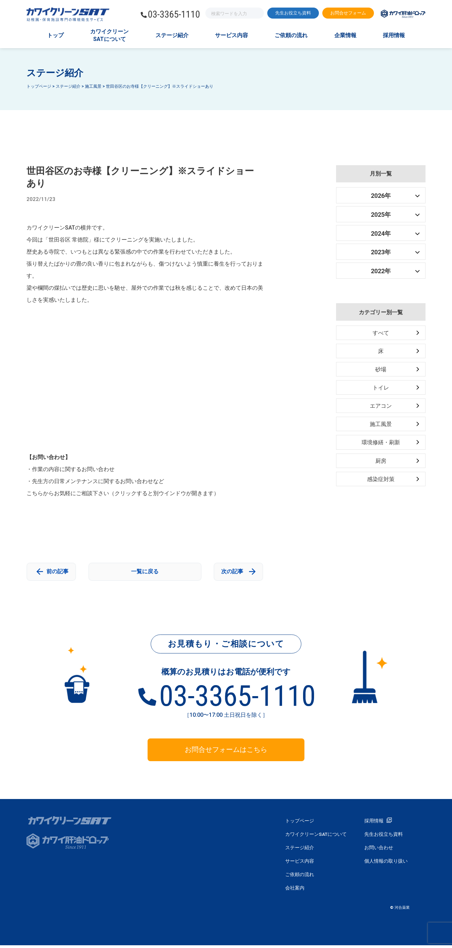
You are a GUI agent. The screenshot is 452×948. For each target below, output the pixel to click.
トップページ (299, 823)
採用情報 (394, 35)
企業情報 (345, 35)
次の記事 (234, 572)
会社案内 (294, 890)
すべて (381, 333)
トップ (55, 35)
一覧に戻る (145, 572)
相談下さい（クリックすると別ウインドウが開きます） (150, 493)
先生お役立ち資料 (293, 12)
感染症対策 (381, 482)
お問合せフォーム (348, 12)
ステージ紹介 (172, 35)
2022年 (381, 271)
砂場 (380, 370)
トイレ (381, 389)
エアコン (381, 407)
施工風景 (381, 426)
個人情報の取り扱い (386, 863)
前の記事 (56, 572)
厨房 (380, 463)
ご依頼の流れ (291, 35)
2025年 (381, 214)
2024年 (381, 233)
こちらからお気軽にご (54, 493)
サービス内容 (231, 35)
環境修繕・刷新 (381, 444)
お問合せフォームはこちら (226, 752)
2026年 (381, 195)
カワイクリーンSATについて (109, 35)
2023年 (381, 252)
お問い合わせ (378, 850)
